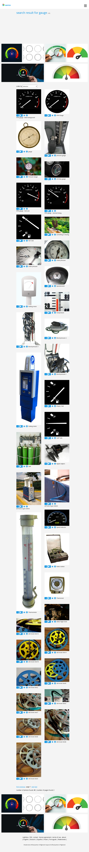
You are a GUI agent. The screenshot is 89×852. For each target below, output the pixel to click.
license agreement (45, 837)
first (17, 787)
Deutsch (32, 839)
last (36, 787)
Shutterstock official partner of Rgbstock (34, 845)
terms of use (56, 837)
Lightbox (26, 837)
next (32, 787)
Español (39, 839)
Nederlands (62, 839)
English (25, 839)
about (64, 837)
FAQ (31, 837)
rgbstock (6, 5)
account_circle (27, 115)
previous (22, 787)
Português (52, 839)
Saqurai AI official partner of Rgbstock (55, 845)
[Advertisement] (44, 29)
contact (35, 837)
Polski (46, 839)
